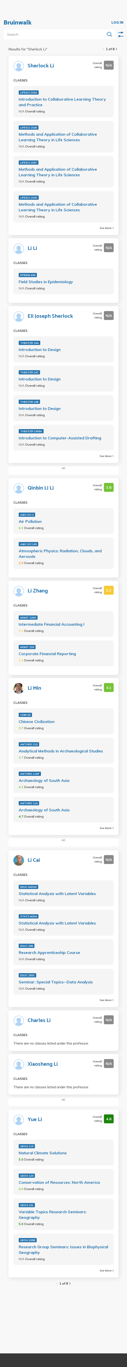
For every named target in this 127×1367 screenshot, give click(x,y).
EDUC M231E (28, 887)
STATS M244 (28, 916)
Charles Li (39, 1021)
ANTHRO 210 (29, 744)
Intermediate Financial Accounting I (52, 624)
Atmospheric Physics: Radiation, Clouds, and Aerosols (60, 553)
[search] (55, 34)
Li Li (32, 249)
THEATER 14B (29, 401)
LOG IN (117, 23)
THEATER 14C (29, 372)
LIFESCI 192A (28, 92)
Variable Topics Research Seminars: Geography (53, 1214)
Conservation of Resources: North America (59, 1182)
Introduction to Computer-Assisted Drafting (60, 437)
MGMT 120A (28, 617)
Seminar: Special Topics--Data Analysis (56, 982)
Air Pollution (30, 521)
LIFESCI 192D (28, 197)
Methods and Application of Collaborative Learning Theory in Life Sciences (58, 137)
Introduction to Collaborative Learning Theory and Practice (62, 102)
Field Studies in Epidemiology (46, 281)
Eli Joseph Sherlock (50, 316)
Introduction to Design (39, 349)
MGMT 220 (27, 647)
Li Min (34, 688)
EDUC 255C (27, 975)
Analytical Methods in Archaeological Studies (61, 751)
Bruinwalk (18, 23)
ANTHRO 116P (29, 773)
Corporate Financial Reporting (47, 653)
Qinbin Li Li (41, 488)
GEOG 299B (27, 1240)
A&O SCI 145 (28, 544)
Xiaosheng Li (43, 1064)
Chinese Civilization (36, 721)
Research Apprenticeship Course (49, 952)
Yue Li (35, 1120)
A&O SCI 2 (27, 514)
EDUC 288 (26, 945)
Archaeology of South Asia (44, 780)
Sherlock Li (41, 66)
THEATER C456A (31, 431)
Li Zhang (38, 591)
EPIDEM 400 (27, 275)
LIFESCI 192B (28, 127)
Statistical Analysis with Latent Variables (57, 893)
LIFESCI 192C (28, 162)
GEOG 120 (26, 1175)
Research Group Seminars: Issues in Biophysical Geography (63, 1249)
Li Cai (34, 860)
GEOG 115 (26, 1146)
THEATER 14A (29, 343)
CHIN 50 (25, 715)
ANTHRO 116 (29, 803)
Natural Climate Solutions (43, 1152)
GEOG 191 (26, 1205)
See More (107, 228)
